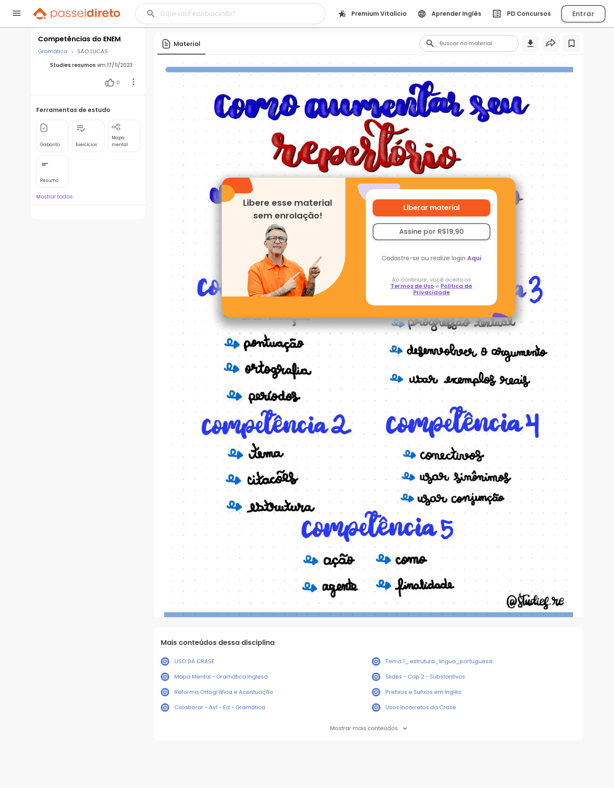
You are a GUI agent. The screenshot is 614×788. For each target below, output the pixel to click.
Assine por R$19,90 (431, 231)
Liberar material (431, 208)
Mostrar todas (54, 196)
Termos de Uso (412, 286)
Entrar (583, 14)
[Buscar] (225, 13)
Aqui (474, 258)
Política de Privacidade (442, 289)
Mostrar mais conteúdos (368, 728)
